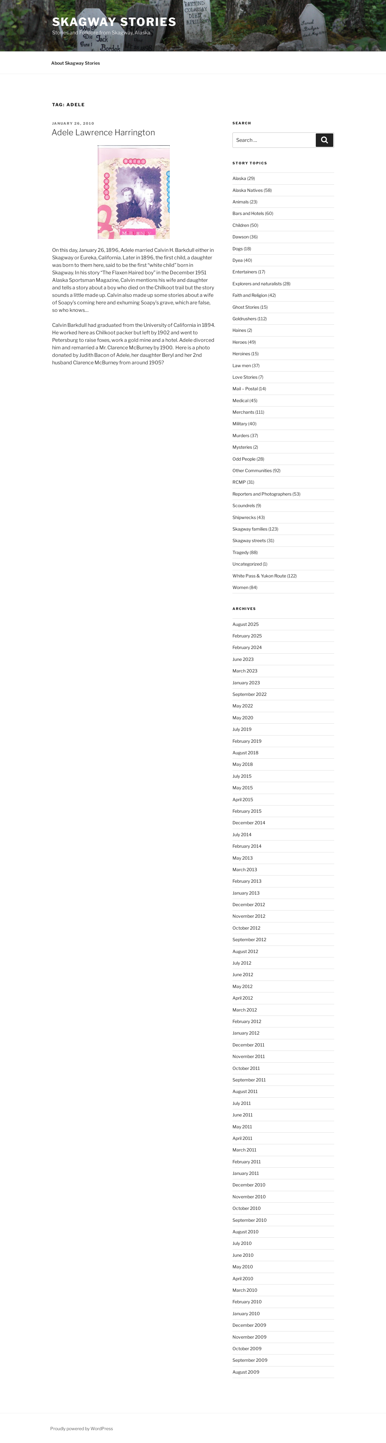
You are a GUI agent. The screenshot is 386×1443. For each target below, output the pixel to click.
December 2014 (248, 822)
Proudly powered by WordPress (81, 1428)
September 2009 (249, 1360)
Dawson (240, 236)
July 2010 (242, 1243)
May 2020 (242, 717)
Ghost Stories (245, 307)
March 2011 (244, 1149)
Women (240, 587)
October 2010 (246, 1208)
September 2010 (249, 1220)
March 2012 (244, 1009)
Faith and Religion (249, 295)
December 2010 (249, 1184)
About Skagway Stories (75, 63)
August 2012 (245, 951)
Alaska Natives (247, 190)
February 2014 (246, 846)
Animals (240, 201)
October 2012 (246, 928)
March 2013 (244, 869)
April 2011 (242, 1138)
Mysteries (242, 447)
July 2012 (241, 963)
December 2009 (249, 1325)
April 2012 (242, 998)
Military (239, 423)
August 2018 (245, 752)
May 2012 (242, 986)
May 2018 (242, 764)
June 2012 (242, 974)
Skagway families (249, 529)
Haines (239, 330)
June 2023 (243, 659)
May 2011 (242, 1126)
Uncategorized (247, 564)
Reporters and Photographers (261, 494)
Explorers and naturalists (257, 283)
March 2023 (244, 670)
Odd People (244, 459)
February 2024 (247, 647)
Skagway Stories (114, 22)
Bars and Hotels (248, 213)
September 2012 (249, 939)
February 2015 (246, 811)
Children (240, 225)
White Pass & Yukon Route (259, 575)
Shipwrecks (244, 517)
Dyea (237, 260)
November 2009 (249, 1337)
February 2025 (247, 635)
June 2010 (243, 1255)
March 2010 (244, 1290)
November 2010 (249, 1196)
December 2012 (248, 904)
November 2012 (248, 916)
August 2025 (245, 624)
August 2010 (245, 1231)
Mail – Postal (245, 388)
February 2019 (246, 741)
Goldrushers (244, 318)
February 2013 (246, 881)
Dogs (237, 248)
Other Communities (252, 470)
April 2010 (242, 1278)
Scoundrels (243, 505)
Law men (241, 365)
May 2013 (242, 858)
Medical (240, 400)
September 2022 (249, 694)
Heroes (239, 342)
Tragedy (240, 552)
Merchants (243, 412)
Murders (240, 435)
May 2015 (242, 787)
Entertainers (244, 271)
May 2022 (242, 705)
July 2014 (242, 834)
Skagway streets (249, 540)
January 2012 (245, 1033)
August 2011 (245, 1091)
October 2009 (246, 1348)
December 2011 (248, 1044)
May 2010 (242, 1266)
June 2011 (242, 1114)
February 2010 (247, 1301)
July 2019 (242, 729)
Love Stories (244, 377)
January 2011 (245, 1173)
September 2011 (249, 1079)
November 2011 (248, 1056)
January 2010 (246, 1313)
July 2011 (241, 1103)
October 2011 (246, 1068)
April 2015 (242, 799)
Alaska (239, 178)
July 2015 (242, 776)
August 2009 (245, 1372)
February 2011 (246, 1161)
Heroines (241, 353)
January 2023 (246, 682)
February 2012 (246, 1021)
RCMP (239, 482)
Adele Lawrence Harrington (103, 132)
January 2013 (246, 893)
